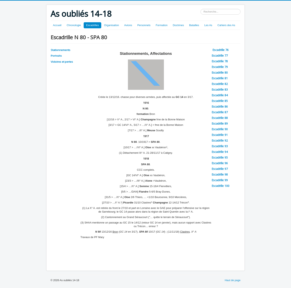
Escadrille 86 (220, 106)
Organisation (111, 25)
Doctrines (178, 25)
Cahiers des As (226, 25)
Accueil (57, 25)
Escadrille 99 (220, 180)
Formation (162, 25)
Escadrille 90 (220, 129)
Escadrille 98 (220, 174)
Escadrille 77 (220, 55)
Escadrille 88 (220, 118)
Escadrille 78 (220, 61)
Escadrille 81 (220, 78)
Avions (128, 25)
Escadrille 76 (220, 50)
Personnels (143, 25)
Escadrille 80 (220, 72)
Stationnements (60, 50)
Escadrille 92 (220, 140)
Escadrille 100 (220, 186)
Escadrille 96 (220, 163)
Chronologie (74, 25)
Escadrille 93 (220, 146)
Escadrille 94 (220, 152)
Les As (208, 25)
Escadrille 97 (220, 169)
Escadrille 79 (220, 67)
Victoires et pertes (62, 62)
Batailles (194, 25)
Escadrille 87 (220, 112)
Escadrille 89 (220, 123)
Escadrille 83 (220, 89)
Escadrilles (92, 25)
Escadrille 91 (220, 135)
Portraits (56, 55)
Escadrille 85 (220, 101)
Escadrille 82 (220, 84)
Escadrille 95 (220, 157)
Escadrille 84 (220, 95)
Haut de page (232, 280)
